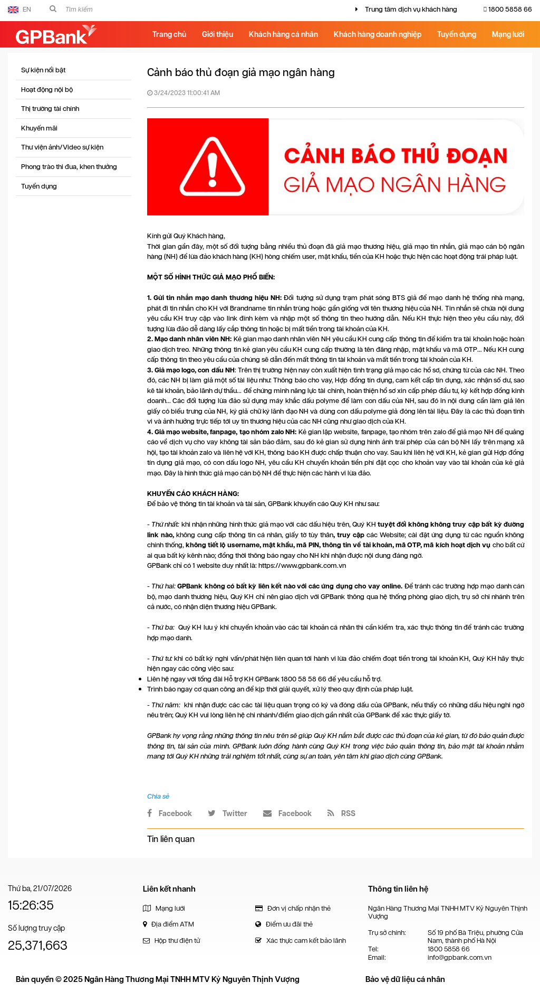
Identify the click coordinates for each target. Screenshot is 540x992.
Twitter (227, 813)
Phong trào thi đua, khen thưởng (69, 167)
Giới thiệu (217, 34)
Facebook (169, 813)
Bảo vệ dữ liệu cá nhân (405, 979)
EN (19, 9)
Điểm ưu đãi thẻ (284, 924)
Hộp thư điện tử (171, 940)
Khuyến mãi (39, 128)
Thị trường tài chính (50, 109)
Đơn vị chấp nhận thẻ (293, 908)
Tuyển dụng (456, 34)
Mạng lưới (508, 34)
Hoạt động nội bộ (47, 90)
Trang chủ (169, 34)
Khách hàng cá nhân (283, 34)
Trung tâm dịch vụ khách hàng (411, 9)
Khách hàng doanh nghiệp (377, 34)
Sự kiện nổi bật (43, 70)
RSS (341, 813)
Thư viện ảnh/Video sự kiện (62, 147)
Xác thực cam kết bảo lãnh (300, 940)
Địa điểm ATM (168, 924)
